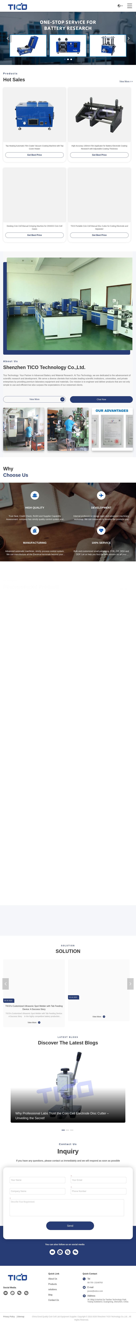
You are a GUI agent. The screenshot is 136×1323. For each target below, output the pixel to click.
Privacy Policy (9, 1317)
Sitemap (20, 1317)
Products (52, 1284)
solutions (52, 1289)
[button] (65, 59)
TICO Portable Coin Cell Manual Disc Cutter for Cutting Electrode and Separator (99, 227)
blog (50, 1295)
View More (34, 1022)
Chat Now (101, 399)
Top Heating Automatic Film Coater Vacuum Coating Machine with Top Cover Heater (34, 147)
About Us (52, 1279)
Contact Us (53, 1300)
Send (70, 1225)
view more (126, 81)
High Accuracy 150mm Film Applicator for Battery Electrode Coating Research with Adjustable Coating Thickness (99, 147)
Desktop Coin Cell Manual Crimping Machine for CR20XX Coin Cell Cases (34, 227)
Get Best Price (34, 155)
